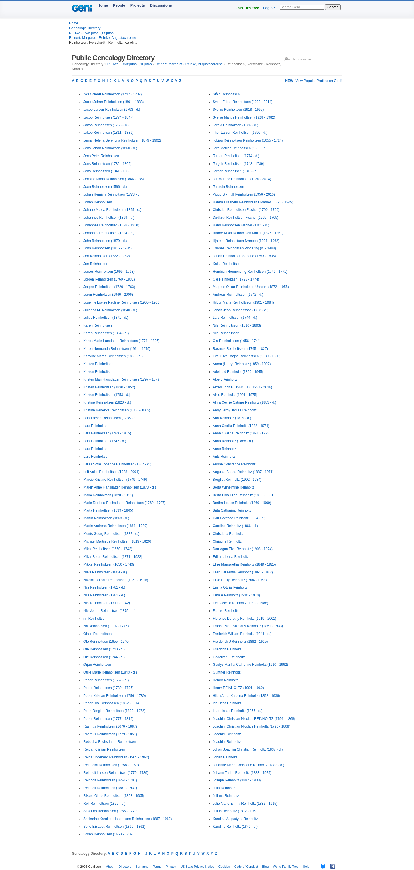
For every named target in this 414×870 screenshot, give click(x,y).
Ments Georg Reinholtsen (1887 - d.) (111, 534)
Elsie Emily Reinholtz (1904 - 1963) (240, 580)
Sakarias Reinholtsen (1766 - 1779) (110, 811)
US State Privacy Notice (197, 866)
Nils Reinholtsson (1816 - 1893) (237, 325)
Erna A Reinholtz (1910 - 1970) (236, 595)
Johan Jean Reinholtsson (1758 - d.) (240, 310)
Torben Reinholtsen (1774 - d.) (236, 156)
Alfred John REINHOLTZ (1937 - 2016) (242, 387)
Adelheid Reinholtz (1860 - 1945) (238, 372)
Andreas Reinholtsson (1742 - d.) (238, 295)
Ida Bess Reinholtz (227, 703)
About (110, 866)
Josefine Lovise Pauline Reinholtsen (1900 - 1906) (121, 302)
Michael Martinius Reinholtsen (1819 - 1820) (117, 541)
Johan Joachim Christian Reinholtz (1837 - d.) (248, 749)
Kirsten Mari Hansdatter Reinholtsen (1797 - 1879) (121, 379)
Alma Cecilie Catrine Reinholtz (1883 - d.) (244, 402)
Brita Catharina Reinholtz (232, 510)
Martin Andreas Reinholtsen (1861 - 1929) (115, 526)
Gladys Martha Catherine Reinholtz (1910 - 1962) (250, 665)
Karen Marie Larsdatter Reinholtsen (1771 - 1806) (121, 341)
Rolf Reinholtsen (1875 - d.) (104, 804)
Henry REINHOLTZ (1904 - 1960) (238, 688)
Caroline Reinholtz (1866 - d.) (235, 526)
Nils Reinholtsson (226, 333)
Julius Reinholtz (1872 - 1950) (235, 811)
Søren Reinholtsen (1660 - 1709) (108, 834)
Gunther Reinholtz (227, 672)
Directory (125, 866)
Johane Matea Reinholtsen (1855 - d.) (112, 210)
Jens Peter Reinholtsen (101, 156)
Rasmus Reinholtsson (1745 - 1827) (240, 349)
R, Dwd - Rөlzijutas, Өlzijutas (91, 33)
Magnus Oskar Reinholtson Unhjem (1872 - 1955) (251, 287)
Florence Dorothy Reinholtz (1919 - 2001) (244, 619)
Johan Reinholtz (225, 757)
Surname (142, 866)
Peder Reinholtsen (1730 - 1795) (108, 688)
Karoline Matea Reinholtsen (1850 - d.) (113, 356)
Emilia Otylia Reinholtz (230, 587)
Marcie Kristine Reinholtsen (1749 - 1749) (115, 480)
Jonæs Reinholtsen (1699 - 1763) (109, 272)
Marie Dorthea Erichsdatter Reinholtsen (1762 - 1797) (124, 503)
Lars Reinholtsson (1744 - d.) (235, 318)
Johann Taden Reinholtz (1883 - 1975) (242, 773)
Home (102, 5)
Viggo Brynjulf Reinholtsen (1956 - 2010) (244, 194)
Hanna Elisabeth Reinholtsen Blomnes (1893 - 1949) (253, 202)
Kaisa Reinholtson (227, 264)
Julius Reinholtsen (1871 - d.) (105, 318)
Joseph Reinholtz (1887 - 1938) (237, 780)
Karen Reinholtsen (97, 325)
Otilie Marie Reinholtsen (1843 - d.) (110, 672)
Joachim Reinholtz (227, 734)
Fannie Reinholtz (226, 611)
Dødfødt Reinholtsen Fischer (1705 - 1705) (245, 217)
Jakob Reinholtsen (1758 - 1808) (108, 125)
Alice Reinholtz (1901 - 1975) (235, 395)
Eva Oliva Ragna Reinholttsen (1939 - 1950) (246, 356)
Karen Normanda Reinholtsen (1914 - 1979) (116, 349)
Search (332, 7)
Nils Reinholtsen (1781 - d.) (104, 587)
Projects (137, 5)
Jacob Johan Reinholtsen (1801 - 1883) (113, 102)
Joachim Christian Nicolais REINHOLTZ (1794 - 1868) (254, 719)
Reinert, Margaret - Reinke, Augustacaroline (102, 38)
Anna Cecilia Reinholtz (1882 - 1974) (241, 426)
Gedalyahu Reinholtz (229, 657)
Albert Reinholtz (225, 379)
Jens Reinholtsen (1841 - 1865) (107, 171)
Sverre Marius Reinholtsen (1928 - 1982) (244, 117)
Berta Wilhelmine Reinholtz (233, 487)
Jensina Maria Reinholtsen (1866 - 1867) (114, 179)
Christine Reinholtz (227, 541)
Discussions (161, 5)
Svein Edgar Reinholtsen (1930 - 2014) (242, 102)
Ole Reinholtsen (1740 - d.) (104, 649)
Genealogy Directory (84, 28)
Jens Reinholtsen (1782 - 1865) (107, 164)
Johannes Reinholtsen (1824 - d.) (108, 233)
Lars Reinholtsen (96, 426)
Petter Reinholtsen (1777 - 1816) (108, 719)
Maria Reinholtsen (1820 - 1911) (108, 495)
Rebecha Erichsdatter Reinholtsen (109, 742)
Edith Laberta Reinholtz (231, 557)
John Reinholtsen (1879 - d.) (105, 241)
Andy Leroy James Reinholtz (235, 410)
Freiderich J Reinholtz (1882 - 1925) (240, 642)
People (119, 5)
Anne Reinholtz (224, 449)
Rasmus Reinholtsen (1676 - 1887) (110, 726)
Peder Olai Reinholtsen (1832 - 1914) (112, 703)
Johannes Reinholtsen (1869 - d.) (108, 217)
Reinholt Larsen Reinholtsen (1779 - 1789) (115, 773)
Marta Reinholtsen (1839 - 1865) (108, 510)
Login (268, 8)
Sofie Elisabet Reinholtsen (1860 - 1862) (114, 827)
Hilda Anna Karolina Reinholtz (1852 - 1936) (246, 696)
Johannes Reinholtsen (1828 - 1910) (111, 225)
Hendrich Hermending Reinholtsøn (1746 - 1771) (250, 272)
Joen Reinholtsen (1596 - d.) (105, 187)
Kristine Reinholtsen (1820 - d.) (107, 402)
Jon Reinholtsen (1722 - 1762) (106, 256)
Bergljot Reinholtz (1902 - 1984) (237, 480)
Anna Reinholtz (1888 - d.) (233, 441)
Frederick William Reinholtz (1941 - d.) (242, 634)
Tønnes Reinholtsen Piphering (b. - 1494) (244, 248)
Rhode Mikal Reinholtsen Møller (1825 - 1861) (248, 233)
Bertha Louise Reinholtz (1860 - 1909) (242, 503)
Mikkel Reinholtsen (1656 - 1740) (108, 564)
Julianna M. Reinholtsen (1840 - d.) (110, 310)
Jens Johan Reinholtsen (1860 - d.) (110, 148)
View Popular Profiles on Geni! (313, 81)
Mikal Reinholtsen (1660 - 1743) (107, 549)
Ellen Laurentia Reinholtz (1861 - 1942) (243, 572)
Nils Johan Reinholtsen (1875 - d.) (109, 611)
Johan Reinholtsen (97, 202)
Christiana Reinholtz (228, 534)
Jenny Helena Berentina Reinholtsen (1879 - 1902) (122, 140)
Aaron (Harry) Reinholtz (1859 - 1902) (242, 364)
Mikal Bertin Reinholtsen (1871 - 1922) (112, 557)
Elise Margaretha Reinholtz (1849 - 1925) (244, 564)
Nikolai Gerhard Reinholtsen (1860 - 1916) (115, 580)
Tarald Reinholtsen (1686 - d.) (235, 125)
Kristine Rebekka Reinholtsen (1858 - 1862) (116, 410)
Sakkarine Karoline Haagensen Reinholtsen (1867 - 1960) (127, 819)
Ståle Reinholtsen (226, 94)
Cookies (224, 866)
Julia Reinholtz (224, 788)
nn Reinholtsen (94, 619)
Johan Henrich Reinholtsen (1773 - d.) (112, 194)
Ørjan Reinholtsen (97, 665)
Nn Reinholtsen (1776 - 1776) (106, 626)
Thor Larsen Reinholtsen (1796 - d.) (240, 133)
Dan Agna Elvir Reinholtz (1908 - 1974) (243, 549)
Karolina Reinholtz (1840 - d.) (235, 827)
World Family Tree (285, 866)
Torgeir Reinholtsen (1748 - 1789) (238, 164)
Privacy (171, 866)
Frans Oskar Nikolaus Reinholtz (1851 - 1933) (248, 626)
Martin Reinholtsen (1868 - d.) (106, 518)
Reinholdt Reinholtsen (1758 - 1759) (111, 765)
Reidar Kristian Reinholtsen (104, 749)
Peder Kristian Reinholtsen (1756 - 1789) (114, 696)
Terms (157, 866)
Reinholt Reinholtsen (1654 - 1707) (110, 780)
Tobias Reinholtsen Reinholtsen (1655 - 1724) (248, 140)
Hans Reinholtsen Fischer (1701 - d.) (241, 225)
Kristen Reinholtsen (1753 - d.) (106, 395)
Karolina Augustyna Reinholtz (235, 819)
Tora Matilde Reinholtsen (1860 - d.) (240, 148)
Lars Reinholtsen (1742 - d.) (104, 441)
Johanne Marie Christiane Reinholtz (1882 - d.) (248, 765)
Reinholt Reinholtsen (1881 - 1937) (110, 788)
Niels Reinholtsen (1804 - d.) (105, 572)
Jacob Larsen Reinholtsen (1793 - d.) (111, 110)
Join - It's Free (247, 8)
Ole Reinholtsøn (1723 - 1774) (236, 279)
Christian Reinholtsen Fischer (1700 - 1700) (246, 210)
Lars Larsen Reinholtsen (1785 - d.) (110, 418)
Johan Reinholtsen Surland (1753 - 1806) (244, 256)
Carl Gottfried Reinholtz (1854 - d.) (239, 518)
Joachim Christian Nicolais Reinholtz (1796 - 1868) (251, 726)
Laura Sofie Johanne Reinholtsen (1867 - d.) (117, 464)
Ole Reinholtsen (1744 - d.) (104, 657)
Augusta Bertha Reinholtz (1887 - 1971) (243, 472)
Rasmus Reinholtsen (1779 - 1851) (110, 734)
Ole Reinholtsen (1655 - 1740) (106, 642)
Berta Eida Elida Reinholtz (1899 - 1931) (244, 495)
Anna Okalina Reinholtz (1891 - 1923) (242, 433)
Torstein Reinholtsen (228, 187)
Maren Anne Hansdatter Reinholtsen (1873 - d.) (119, 487)
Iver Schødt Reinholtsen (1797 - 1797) (112, 94)
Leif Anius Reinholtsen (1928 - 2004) (111, 472)
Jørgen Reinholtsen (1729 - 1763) (109, 287)
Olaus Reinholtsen (97, 634)
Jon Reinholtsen (95, 264)
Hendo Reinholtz (225, 680)
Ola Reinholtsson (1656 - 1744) (237, 341)
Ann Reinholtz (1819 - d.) (232, 418)
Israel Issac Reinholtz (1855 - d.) (237, 711)
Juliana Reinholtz (226, 796)
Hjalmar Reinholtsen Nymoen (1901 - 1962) (246, 241)
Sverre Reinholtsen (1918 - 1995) (238, 110)
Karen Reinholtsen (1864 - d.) (106, 333)
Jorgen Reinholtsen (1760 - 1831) (109, 279)
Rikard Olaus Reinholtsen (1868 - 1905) (113, 796)
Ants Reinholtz (224, 457)
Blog (265, 866)
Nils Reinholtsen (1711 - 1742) (106, 603)
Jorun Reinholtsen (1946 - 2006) (108, 295)
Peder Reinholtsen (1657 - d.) (106, 680)
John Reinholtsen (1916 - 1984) (107, 248)
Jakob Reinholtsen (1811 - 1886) (108, 133)
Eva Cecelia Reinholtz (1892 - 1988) (240, 603)
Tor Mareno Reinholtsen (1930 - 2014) (242, 179)
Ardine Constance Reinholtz (234, 464)
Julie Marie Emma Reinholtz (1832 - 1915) (245, 804)
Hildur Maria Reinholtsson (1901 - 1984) (243, 302)
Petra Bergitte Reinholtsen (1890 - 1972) (114, 711)
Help (306, 866)
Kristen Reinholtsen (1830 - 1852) (109, 387)
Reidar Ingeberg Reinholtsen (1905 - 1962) (116, 757)
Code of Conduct (246, 866)
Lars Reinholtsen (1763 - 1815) (107, 433)
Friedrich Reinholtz (227, 649)
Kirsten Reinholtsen (98, 364)
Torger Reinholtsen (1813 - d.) (235, 171)
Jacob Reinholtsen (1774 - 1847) (108, 117)
